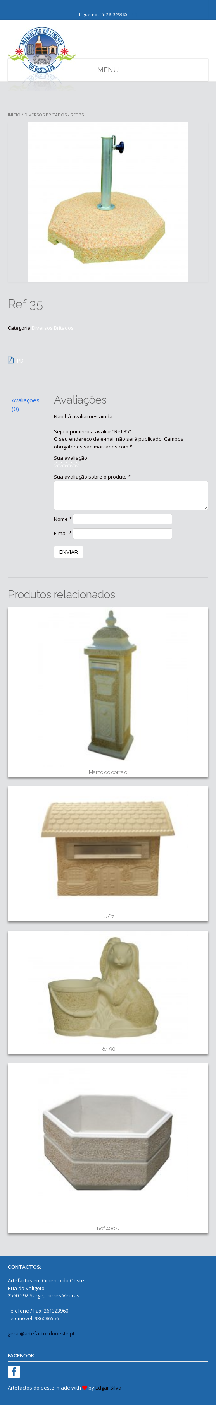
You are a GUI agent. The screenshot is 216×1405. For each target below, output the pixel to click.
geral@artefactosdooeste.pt (41, 1333)
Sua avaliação (70, 457)
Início (14, 115)
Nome (63, 518)
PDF (17, 360)
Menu (108, 70)
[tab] (28, 404)
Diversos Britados (45, 115)
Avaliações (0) (26, 404)
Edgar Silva (108, 1387)
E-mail (63, 533)
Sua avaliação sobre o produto (92, 476)
